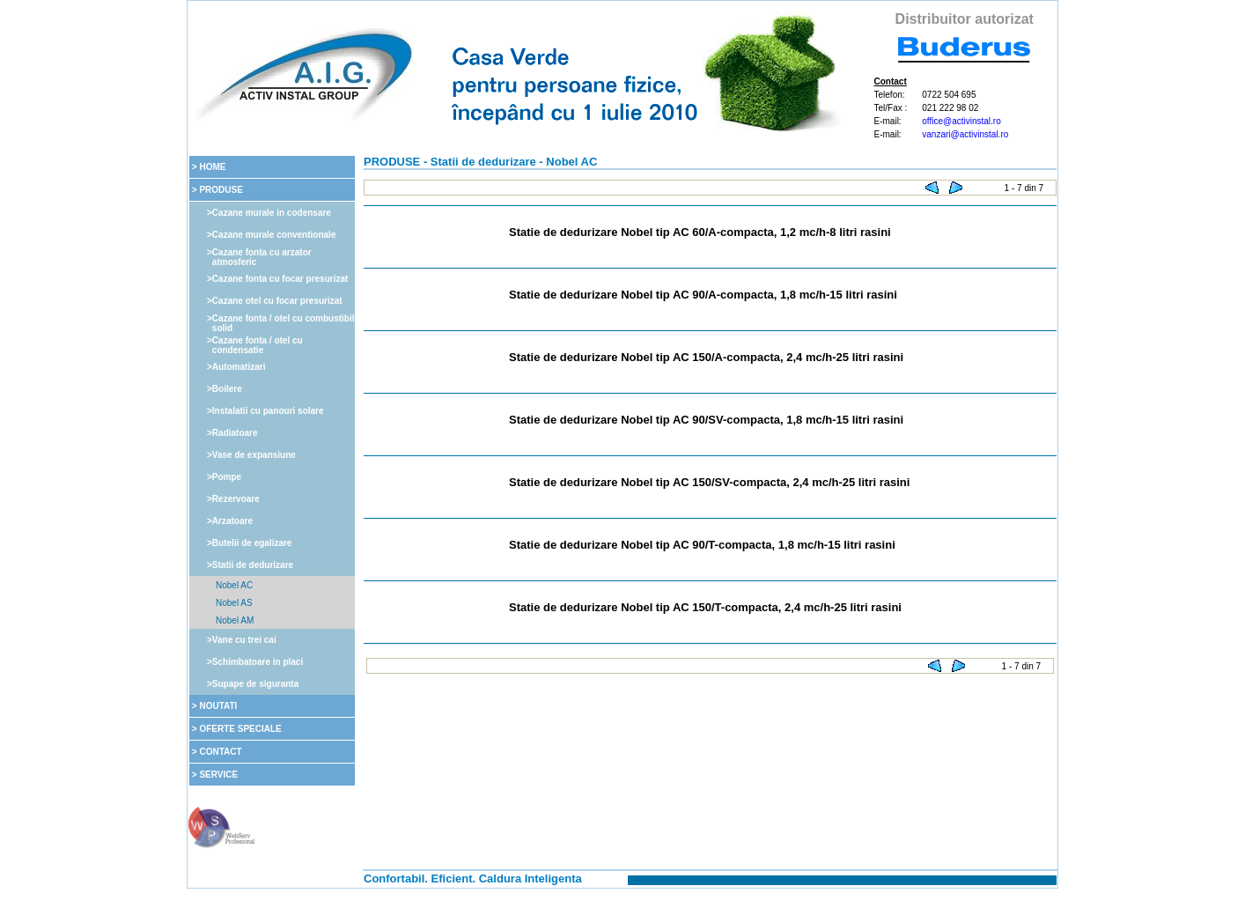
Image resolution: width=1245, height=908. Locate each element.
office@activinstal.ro (961, 121)
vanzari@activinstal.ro (965, 134)
